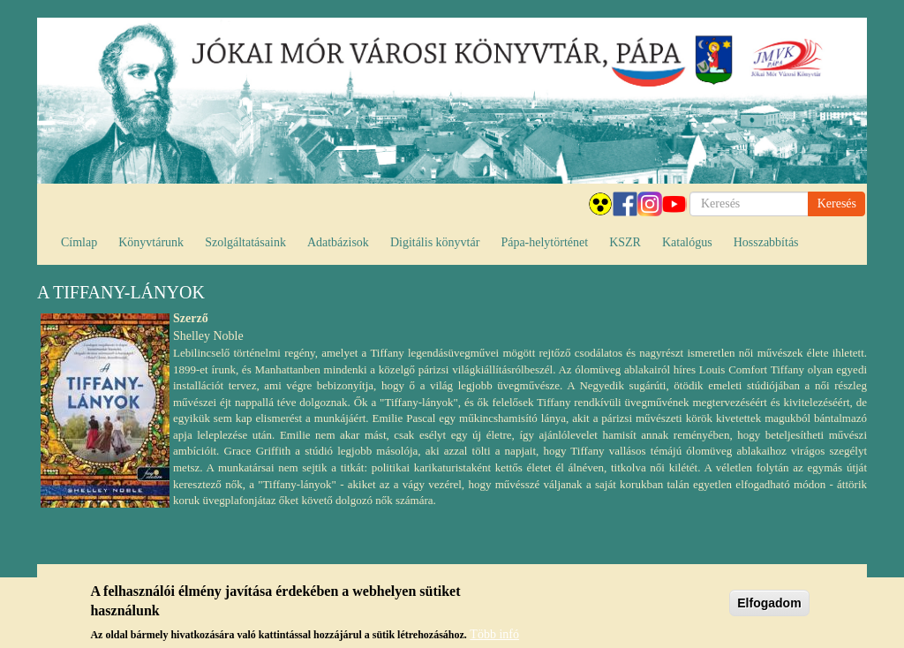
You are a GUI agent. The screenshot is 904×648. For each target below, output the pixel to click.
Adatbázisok (338, 242)
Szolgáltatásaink (245, 242)
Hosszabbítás (766, 242)
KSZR (625, 242)
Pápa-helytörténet (544, 242)
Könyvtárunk (151, 242)
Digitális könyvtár (435, 242)
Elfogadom (769, 607)
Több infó (494, 638)
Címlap (79, 242)
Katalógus (687, 242)
